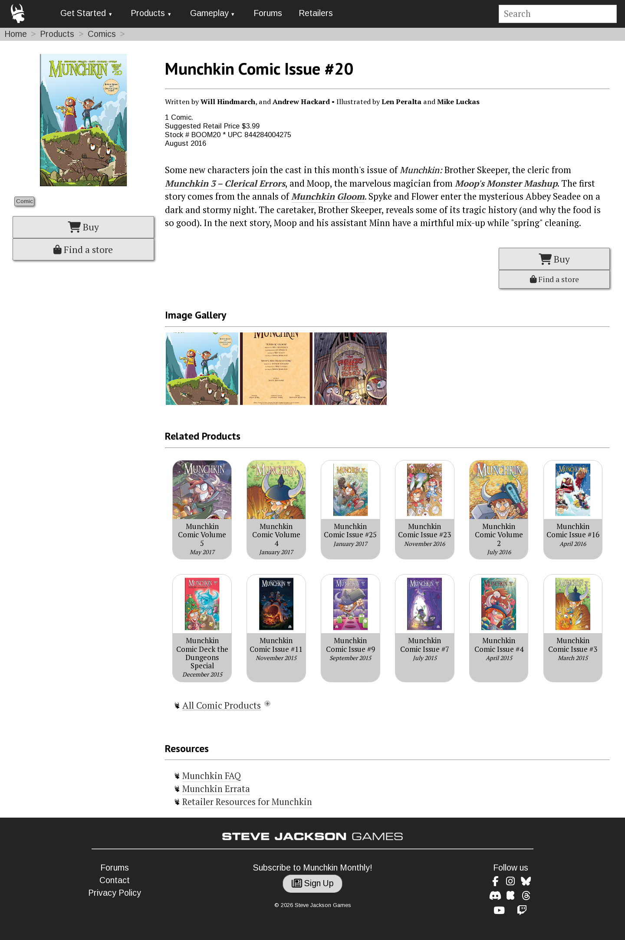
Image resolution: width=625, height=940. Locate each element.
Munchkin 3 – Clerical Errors (225, 183)
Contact (114, 880)
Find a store (83, 249)
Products (148, 13)
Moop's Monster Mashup (506, 183)
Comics (102, 34)
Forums (267, 13)
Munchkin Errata (216, 789)
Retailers (316, 13)
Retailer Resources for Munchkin (247, 802)
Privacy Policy (114, 892)
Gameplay (209, 13)
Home (15, 34)
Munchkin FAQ (211, 776)
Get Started (83, 13)
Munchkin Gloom (328, 196)
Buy (83, 227)
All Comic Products (221, 705)
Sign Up (313, 883)
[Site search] (557, 14)
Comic (24, 201)
